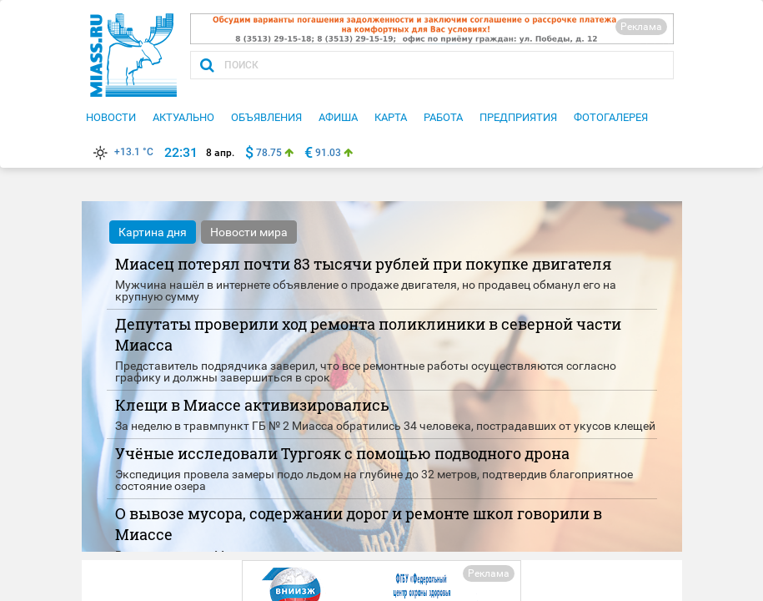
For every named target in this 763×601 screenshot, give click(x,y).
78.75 (269, 153)
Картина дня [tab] (152, 232)
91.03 (328, 153)
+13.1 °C (121, 152)
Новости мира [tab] (249, 232)
